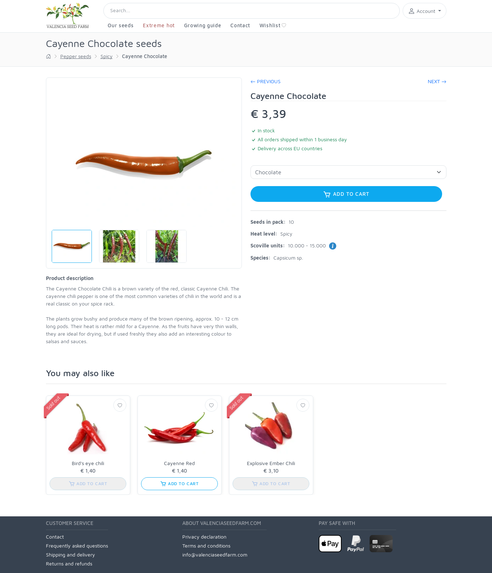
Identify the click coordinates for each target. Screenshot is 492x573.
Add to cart (346, 194)
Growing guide (202, 25)
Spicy (106, 56)
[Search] (251, 11)
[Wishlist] (119, 405)
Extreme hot (159, 25)
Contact (240, 25)
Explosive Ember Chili (271, 463)
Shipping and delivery (70, 554)
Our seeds (120, 25)
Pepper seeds (75, 56)
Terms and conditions (206, 546)
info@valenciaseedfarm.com (214, 554)
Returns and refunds (69, 563)
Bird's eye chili (88, 463)
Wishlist (273, 25)
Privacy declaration (204, 537)
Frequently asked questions (77, 546)
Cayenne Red (179, 463)
